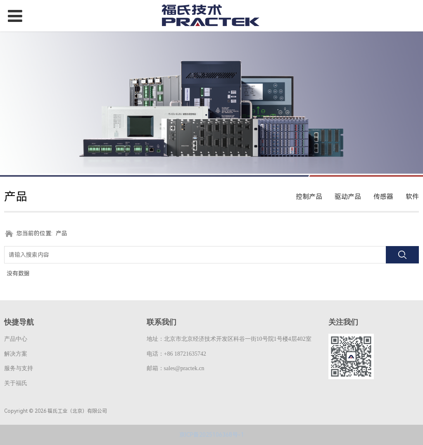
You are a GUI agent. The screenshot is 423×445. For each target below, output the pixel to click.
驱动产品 (348, 197)
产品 (61, 233)
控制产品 (309, 197)
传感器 (383, 197)
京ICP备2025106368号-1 (211, 434)
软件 (412, 197)
